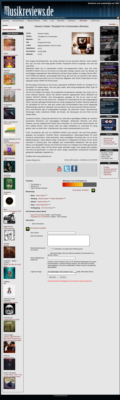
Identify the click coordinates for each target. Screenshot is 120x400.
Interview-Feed (109, 142)
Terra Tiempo (8, 38)
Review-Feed (108, 138)
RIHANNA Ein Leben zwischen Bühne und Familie (107, 104)
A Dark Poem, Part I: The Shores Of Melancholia (13, 375)
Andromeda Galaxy (11, 302)
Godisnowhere (9, 228)
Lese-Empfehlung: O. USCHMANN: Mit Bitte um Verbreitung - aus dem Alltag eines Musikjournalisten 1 (34, 17)
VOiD (6, 194)
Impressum (108, 174)
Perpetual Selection (11, 55)
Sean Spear (40, 195)
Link (39, 54)
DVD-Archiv (95, 21)
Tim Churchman (47, 208)
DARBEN (103, 56)
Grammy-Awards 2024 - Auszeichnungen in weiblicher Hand (108, 110)
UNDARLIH (104, 43)
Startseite (5, 21)
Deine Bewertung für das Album (38, 249)
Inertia (6, 107)
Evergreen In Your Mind (12, 89)
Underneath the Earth (11, 320)
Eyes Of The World (38, 215)
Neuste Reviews (18, 21)
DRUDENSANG (105, 50)
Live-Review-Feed (110, 144)
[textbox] (11, 27)
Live (52, 21)
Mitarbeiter (107, 173)
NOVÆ (6, 72)
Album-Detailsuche (9, 29)
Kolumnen (71, 21)
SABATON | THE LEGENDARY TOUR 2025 (108, 73)
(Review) (61, 26)
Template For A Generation (40, 217)
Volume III (7, 124)
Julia (5, 160)
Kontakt (112, 24)
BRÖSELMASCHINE (107, 37)
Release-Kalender (33, 21)
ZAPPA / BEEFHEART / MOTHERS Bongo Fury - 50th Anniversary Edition (13, 338)
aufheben (7, 177)
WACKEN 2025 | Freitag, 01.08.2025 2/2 (108, 92)
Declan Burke (43, 199)
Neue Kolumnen (109, 100)
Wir (5, 283)
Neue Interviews (109, 28)
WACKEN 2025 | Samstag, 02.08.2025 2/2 (109, 86)
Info (38, 160)
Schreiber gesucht (110, 169)
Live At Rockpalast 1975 (12, 211)
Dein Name (35, 233)
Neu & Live (109, 64)
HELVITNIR (104, 31)
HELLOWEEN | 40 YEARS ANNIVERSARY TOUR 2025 (109, 80)
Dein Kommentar (37, 236)
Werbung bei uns (110, 171)
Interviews (61, 21)
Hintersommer (9, 357)
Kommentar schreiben (81, 190)
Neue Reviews (12, 33)
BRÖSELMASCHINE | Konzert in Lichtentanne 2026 (108, 68)
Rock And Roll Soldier (12, 143)
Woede (6, 245)
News (45, 21)
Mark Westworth (57, 199)
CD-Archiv (83, 21)
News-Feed (108, 140)
